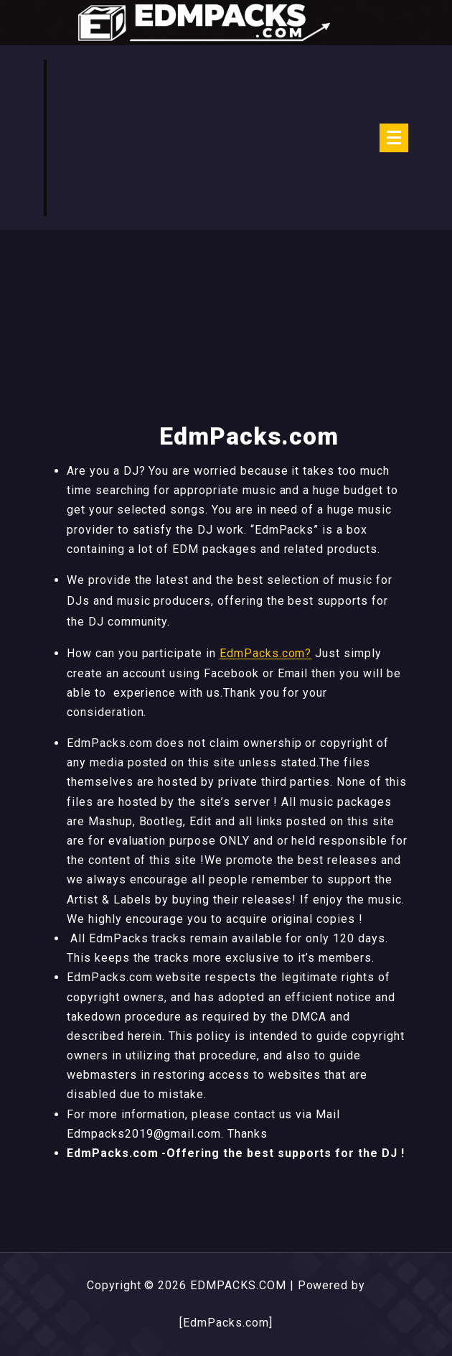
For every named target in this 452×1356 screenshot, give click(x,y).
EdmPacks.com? (265, 653)
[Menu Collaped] (394, 138)
